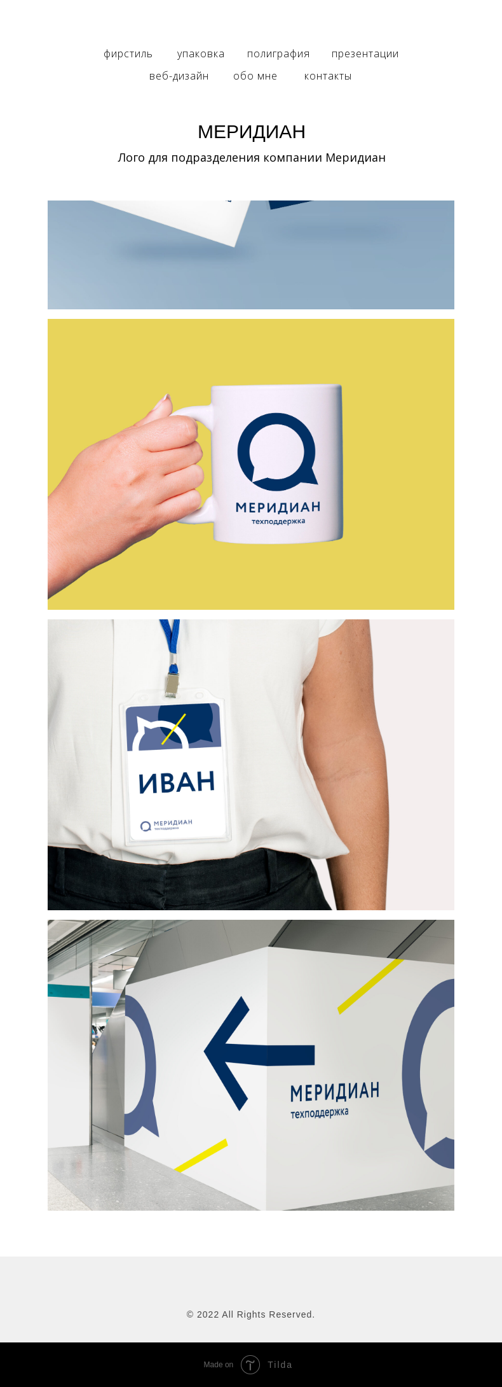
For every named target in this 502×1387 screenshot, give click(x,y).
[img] (251, 23)
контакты (328, 76)
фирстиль (128, 53)
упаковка (201, 53)
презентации (365, 53)
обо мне (255, 76)
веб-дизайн (179, 76)
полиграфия (278, 53)
